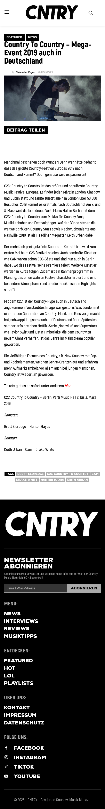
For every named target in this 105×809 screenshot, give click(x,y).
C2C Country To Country (67, 474)
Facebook (29, 748)
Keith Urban (77, 479)
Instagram (30, 757)
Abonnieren (84, 588)
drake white (27, 479)
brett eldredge (30, 474)
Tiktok (24, 767)
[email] (35, 588)
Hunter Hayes (52, 479)
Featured (14, 37)
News (32, 37)
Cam (95, 474)
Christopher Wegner (25, 72)
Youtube (27, 776)
